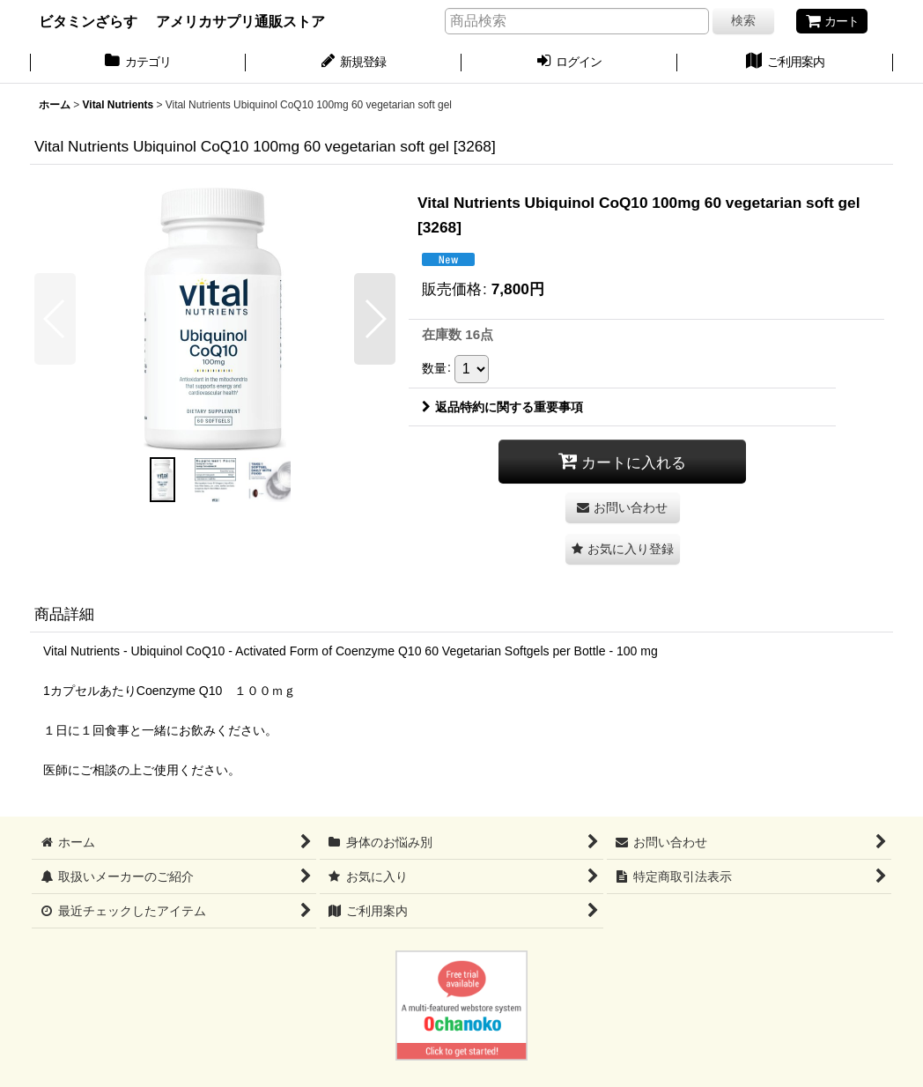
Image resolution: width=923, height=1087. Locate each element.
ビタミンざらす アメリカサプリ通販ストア (182, 21)
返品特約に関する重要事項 (502, 407)
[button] (55, 319)
